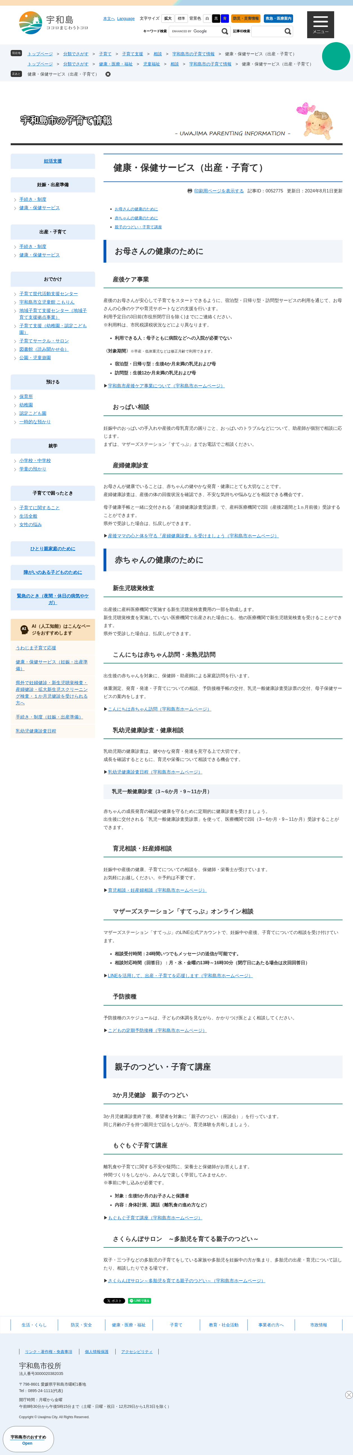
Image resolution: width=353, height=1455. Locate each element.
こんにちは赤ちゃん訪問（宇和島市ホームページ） (160, 709)
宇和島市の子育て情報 (193, 53)
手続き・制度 (32, 199)
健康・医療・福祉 (116, 64)
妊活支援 (53, 161)
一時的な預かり (35, 421)
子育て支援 (132, 53)
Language (125, 18)
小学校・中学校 (35, 460)
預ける (53, 381)
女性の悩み (30, 524)
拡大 (168, 18)
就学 (52, 446)
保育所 (26, 396)
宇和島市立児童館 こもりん (47, 302)
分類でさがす (76, 53)
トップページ (40, 53)
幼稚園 (26, 405)
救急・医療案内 (278, 18)
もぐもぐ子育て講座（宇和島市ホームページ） (155, 1217)
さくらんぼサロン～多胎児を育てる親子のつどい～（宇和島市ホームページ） (187, 1280)
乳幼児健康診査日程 (36, 731)
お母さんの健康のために (136, 209)
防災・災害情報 (246, 18)
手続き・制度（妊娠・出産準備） (49, 717)
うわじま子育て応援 (36, 647)
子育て (105, 53)
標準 (181, 18)
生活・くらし (34, 1324)
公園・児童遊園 (35, 357)
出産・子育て (52, 231)
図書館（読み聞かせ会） (44, 349)
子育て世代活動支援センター (48, 293)
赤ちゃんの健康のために (136, 218)
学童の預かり (32, 469)
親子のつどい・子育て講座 (138, 227)
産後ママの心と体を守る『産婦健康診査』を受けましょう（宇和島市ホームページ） (193, 535)
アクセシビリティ (137, 1351)
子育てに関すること (39, 507)
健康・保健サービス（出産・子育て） (63, 74)
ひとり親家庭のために (52, 548)
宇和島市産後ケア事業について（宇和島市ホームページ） (166, 385)
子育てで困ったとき (53, 493)
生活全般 (28, 516)
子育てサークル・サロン (44, 340)
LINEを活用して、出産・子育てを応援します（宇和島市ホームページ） (180, 975)
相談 (158, 53)
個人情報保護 (97, 1351)
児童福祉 (151, 64)
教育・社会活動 (224, 1324)
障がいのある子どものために (53, 572)
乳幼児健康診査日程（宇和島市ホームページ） (155, 772)
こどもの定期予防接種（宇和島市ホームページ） (157, 1030)
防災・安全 (81, 1324)
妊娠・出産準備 (53, 184)
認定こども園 (32, 413)
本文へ (109, 18)
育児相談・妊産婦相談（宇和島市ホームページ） (157, 890)
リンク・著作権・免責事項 (48, 1351)
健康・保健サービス (39, 207)
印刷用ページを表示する (219, 190)
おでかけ (53, 279)
